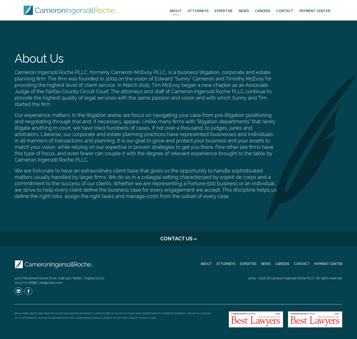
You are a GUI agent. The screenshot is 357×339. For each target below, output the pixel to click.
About (175, 11)
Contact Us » (178, 238)
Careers (262, 11)
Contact (284, 11)
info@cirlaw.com (50, 283)
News (244, 11)
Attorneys (198, 11)
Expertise (223, 11)
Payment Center (314, 11)
